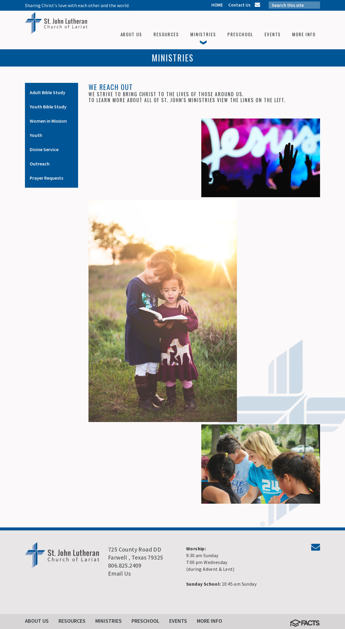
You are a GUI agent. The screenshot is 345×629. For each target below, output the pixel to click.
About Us (37, 620)
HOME (217, 5)
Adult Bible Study (47, 92)
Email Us (119, 573)
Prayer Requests (46, 178)
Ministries (108, 620)
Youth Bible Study (48, 107)
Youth (36, 135)
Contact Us (239, 5)
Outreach (40, 164)
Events (178, 620)
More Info (209, 620)
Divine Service (44, 149)
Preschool (145, 620)
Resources (72, 620)
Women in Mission (48, 121)
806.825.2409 (125, 565)
